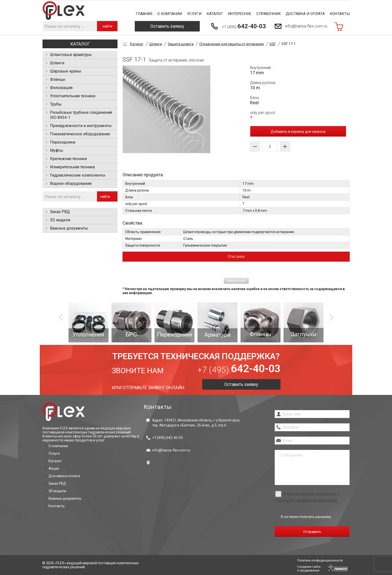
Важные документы (69, 228)
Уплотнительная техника (72, 96)
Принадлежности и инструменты (81, 125)
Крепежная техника (68, 158)
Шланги (57, 63)
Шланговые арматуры (71, 54)
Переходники (62, 142)
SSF (273, 44)
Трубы (56, 104)
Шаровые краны (65, 71)
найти (107, 26)
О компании (169, 14)
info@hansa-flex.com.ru (306, 26)
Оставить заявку (167, 26)
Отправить (312, 532)
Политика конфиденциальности (320, 560)
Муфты (56, 150)
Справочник (268, 14)
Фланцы (58, 79)
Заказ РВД (60, 211)
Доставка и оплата (305, 14)
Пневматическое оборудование (80, 134)
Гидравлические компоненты (78, 175)
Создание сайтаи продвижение (308, 568)
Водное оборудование (71, 183)
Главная (144, 14)
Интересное (239, 14)
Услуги (194, 14)
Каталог (214, 14)
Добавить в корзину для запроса (298, 132)
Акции (53, 468)
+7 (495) (244, 26)
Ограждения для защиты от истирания (231, 44)
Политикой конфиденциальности (305, 500)
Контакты (340, 14)
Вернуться (236, 281)
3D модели (60, 220)
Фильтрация (61, 87)
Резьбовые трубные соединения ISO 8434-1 (81, 115)
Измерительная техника (72, 167)
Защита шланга (181, 44)
